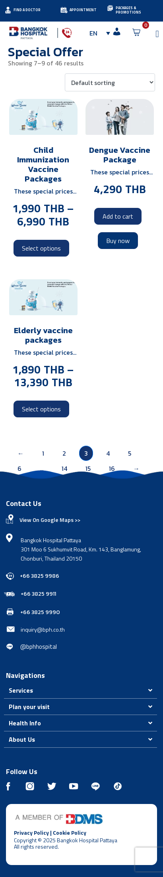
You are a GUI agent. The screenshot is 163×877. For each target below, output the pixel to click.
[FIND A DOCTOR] (8, 10)
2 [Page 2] (64, 453)
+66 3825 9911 (38, 594)
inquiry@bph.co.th (43, 629)
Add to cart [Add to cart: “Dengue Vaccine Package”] (118, 216)
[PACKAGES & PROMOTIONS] (110, 8)
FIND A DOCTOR (27, 9)
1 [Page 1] (43, 453)
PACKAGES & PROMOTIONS (128, 10)
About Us (22, 739)
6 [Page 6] (19, 468)
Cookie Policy (69, 832)
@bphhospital (38, 646)
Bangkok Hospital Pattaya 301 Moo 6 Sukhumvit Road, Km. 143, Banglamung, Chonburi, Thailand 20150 (81, 549)
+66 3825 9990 (40, 612)
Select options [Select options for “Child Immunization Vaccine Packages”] (41, 248)
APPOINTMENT (83, 9)
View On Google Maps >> (49, 520)
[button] (80, 690)
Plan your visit (29, 706)
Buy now (118, 240)
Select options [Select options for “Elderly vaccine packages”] (41, 409)
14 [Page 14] (64, 468)
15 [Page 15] (88, 468)
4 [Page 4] (108, 453)
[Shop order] (110, 82)
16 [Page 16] (112, 468)
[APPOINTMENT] (64, 10)
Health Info (25, 723)
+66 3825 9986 (39, 576)
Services (21, 690)
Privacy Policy (31, 832)
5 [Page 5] (129, 453)
